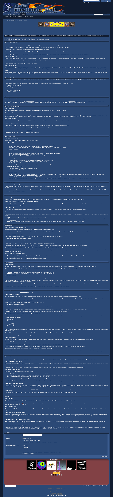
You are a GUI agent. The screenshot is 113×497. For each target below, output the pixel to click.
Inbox (8, 309)
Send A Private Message (41, 298)
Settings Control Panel (11, 79)
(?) (23, 60)
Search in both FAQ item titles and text (31, 440)
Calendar (14, 16)
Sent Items (9, 311)
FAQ (10, 16)
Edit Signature (18, 127)
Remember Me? (87, 2)
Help (103, 1)
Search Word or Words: (10, 435)
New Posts (7, 16)
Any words (25, 445)
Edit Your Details (72, 101)
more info (54, 283)
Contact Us (85, 485)
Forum (23, 14)
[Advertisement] (56, 30)
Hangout (31, 16)
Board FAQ (11, 20)
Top (107, 485)
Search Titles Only (27, 438)
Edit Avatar (29, 130)
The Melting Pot (91, 485)
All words (25, 447)
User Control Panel (30, 101)
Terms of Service (102, 485)
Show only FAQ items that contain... (13, 445)
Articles (9, 14)
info (53, 272)
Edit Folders (35, 313)
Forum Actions (19, 16)
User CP (9, 140)
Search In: (8, 438)
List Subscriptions (34, 389)
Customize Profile (61, 186)
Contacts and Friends (29, 236)
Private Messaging (24, 292)
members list (9, 49)
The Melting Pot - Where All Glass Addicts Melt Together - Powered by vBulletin (34, 8)
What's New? (16, 14)
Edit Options (35, 140)
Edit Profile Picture (24, 132)
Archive (96, 485)
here (46, 161)
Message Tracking (87, 339)
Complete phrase (27, 449)
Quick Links (26, 16)
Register (108, 1)
